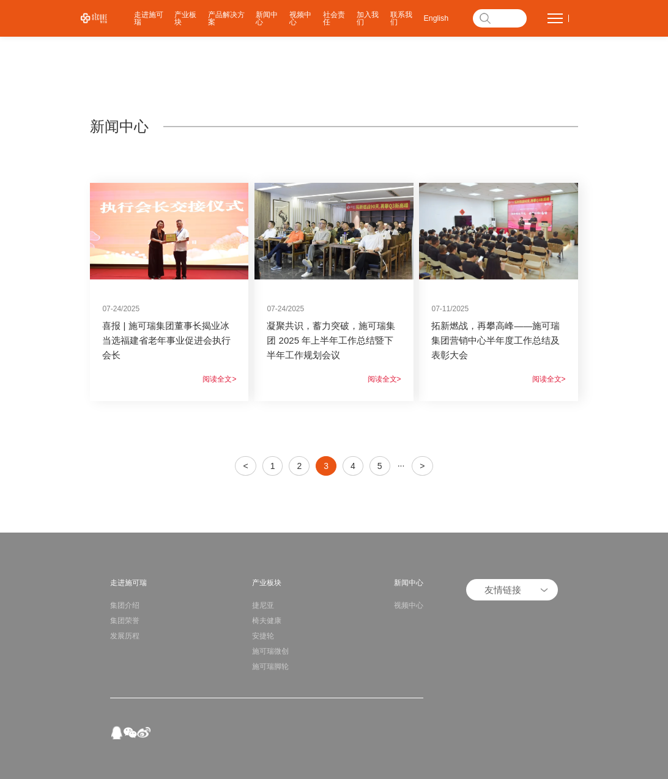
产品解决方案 (226, 18)
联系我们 (401, 18)
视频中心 (300, 18)
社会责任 (334, 18)
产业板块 (185, 18)
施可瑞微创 (270, 651)
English (436, 18)
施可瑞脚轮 (270, 666)
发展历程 (124, 636)
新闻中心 (267, 18)
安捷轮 (263, 636)
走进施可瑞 (148, 18)
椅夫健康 (266, 620)
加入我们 (368, 18)
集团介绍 (124, 605)
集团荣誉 (124, 620)
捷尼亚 (263, 605)
